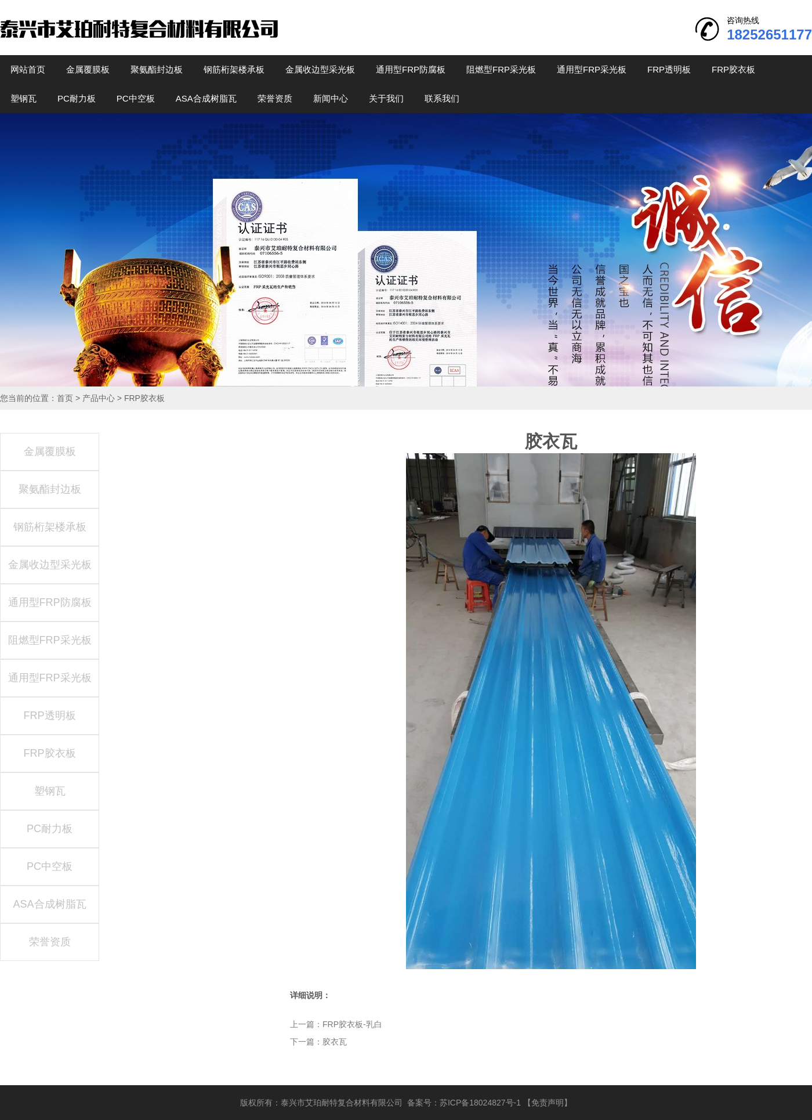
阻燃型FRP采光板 (501, 69)
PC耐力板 (76, 98)
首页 (65, 398)
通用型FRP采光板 (591, 69)
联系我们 (442, 98)
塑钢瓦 (23, 98)
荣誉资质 (275, 98)
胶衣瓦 (334, 1041)
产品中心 (98, 398)
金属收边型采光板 (320, 69)
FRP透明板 (669, 69)
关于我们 (386, 98)
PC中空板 (136, 98)
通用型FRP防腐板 (410, 69)
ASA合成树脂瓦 (206, 98)
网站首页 (27, 69)
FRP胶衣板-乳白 (352, 1024)
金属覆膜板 (88, 69)
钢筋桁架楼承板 (234, 69)
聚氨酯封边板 (156, 69)
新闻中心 (330, 98)
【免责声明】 (547, 1102)
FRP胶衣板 (733, 69)
